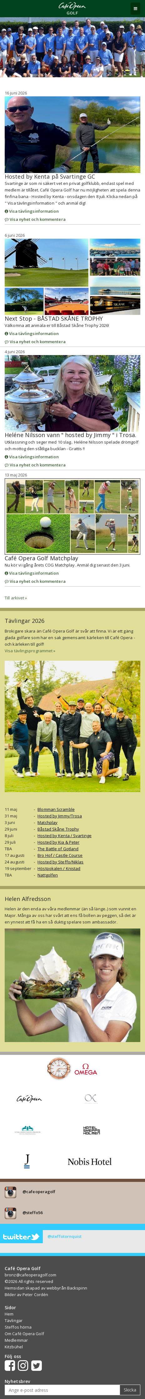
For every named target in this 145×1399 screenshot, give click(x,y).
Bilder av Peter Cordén (26, 1294)
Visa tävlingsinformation (32, 211)
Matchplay (48, 822)
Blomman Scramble (56, 809)
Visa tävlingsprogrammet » (30, 651)
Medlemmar (16, 1340)
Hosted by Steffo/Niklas (60, 862)
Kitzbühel (14, 1347)
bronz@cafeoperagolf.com (30, 1275)
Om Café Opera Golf (24, 1333)
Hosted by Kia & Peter (58, 842)
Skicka (130, 1390)
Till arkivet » (16, 598)
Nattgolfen (48, 875)
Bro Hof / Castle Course (60, 855)
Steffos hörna (18, 1327)
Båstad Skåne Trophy (58, 829)
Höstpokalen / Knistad (59, 868)
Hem (9, 1314)
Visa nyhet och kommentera (35, 219)
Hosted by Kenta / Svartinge (65, 835)
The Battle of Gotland (58, 849)
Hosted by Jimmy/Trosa (60, 816)
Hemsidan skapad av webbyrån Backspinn (46, 1288)
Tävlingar (13, 1320)
